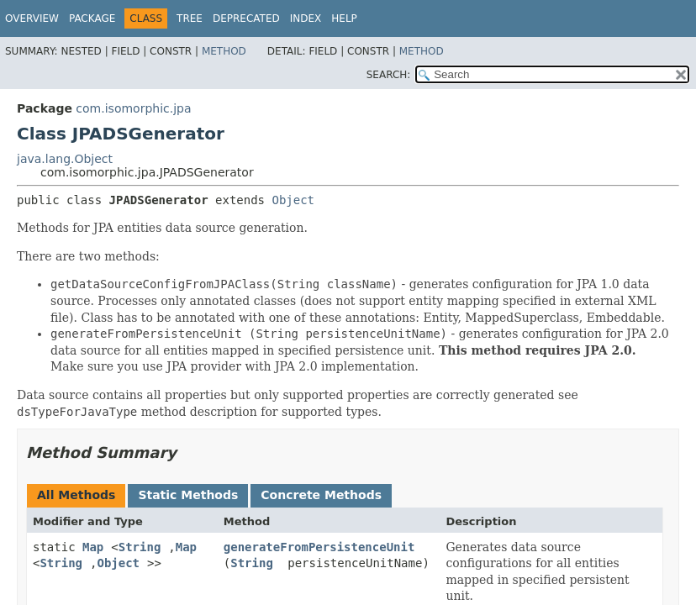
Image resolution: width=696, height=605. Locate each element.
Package (92, 18)
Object (293, 200)
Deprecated (246, 18)
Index (306, 18)
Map (92, 547)
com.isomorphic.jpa (133, 108)
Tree (190, 18)
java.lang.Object (65, 159)
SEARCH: (388, 75)
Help (344, 18)
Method (224, 51)
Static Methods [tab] (188, 495)
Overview (32, 18)
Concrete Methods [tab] (321, 495)
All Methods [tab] (76, 495)
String (140, 547)
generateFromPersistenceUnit (319, 547)
